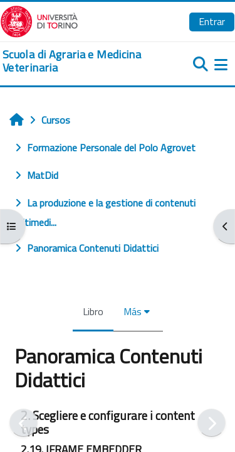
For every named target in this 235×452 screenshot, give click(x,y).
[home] (78, 61)
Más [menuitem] (132, 311)
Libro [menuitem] (93, 311)
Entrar (212, 21)
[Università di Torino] (39, 20)
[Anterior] (23, 423)
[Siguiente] (211, 423)
